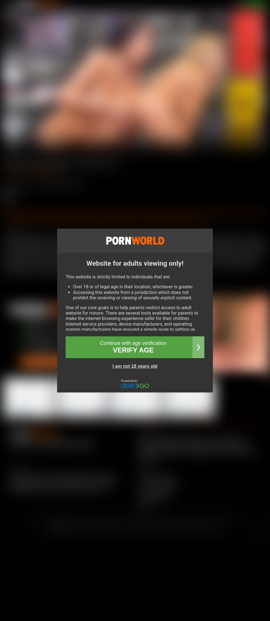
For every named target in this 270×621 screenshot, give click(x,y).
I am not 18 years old (135, 366)
